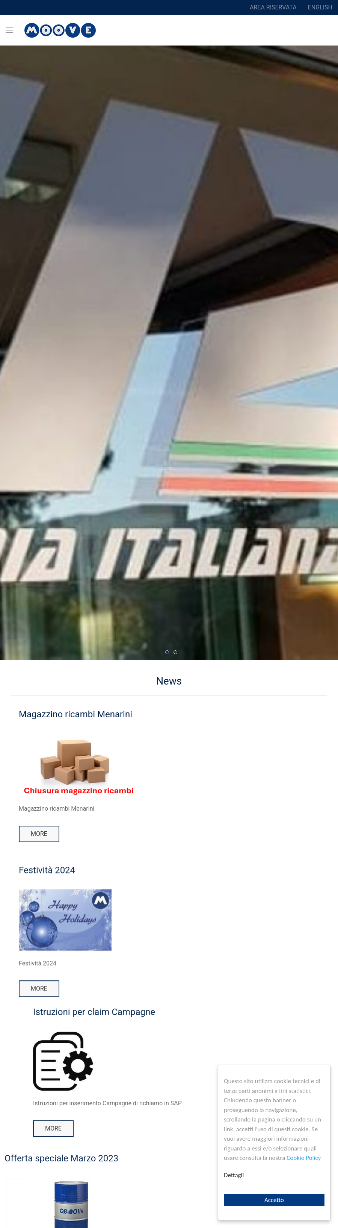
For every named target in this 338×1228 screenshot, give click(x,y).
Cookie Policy (304, 1158)
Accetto (274, 1200)
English (320, 7)
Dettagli (234, 1175)
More (39, 833)
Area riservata (273, 7)
